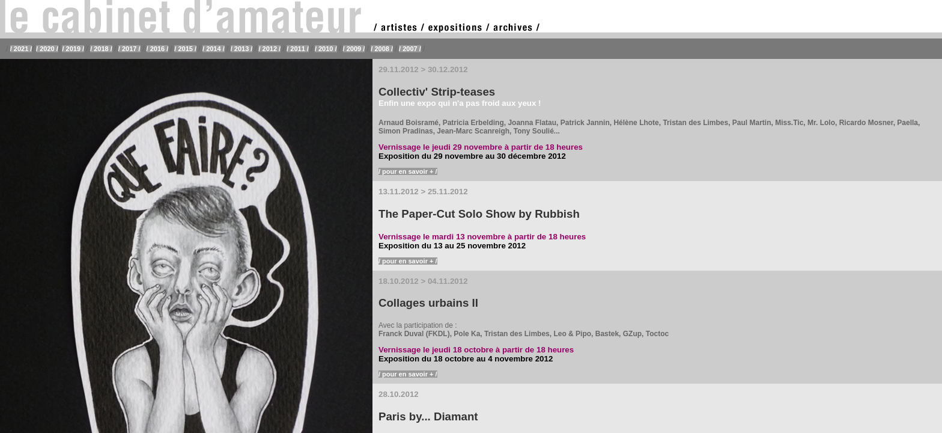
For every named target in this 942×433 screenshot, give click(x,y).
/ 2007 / (410, 48)
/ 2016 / (158, 48)
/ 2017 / (129, 48)
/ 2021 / (21, 48)
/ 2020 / (47, 48)
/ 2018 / (101, 48)
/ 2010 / (326, 48)
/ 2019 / (73, 48)
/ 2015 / (185, 48)
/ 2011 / (298, 48)
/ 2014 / (213, 48)
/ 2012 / (269, 48)
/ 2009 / (354, 48)
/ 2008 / (382, 48)
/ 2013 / (242, 48)
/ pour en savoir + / (407, 171)
